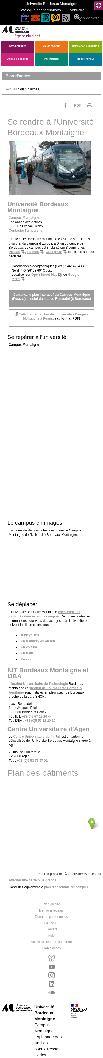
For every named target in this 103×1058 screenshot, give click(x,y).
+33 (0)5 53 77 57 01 (32, 761)
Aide (51, 935)
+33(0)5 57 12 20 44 (37, 716)
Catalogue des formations (40, 10)
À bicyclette (30, 635)
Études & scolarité (17, 59)
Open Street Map (44, 275)
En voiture (29, 647)
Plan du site (51, 904)
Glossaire (51, 923)
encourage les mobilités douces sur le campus (44, 614)
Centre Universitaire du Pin (34, 736)
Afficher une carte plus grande (32, 880)
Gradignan (54, 252)
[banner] (26, 37)
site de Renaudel (57, 299)
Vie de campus (51, 46)
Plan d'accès (51, 948)
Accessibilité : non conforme (51, 942)
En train (27, 653)
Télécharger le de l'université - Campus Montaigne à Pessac (53, 316)
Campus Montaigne (24, 218)
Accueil (11, 89)
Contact (51, 929)
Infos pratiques (17, 46)
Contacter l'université (25, 230)
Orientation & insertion (85, 46)
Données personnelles (51, 916)
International (51, 59)
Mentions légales (51, 910)
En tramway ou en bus (38, 641)
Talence (33, 252)
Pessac (14, 252)
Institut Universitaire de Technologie (39, 684)
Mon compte (88, 18)
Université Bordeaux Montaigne (51, 4)
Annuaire (76, 10)
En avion (28, 659)
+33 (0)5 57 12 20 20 (40, 721)
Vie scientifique (85, 59)
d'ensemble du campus (66, 887)
